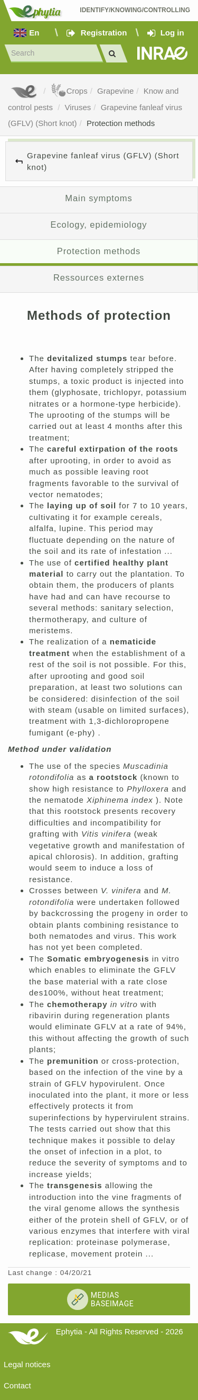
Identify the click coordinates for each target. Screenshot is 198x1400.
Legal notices (27, 1364)
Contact (17, 1385)
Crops (69, 90)
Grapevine (115, 90)
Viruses (78, 107)
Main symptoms (98, 198)
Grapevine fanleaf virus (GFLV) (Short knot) (103, 161)
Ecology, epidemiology (99, 224)
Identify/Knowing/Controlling (135, 10)
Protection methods (121, 123)
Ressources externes (98, 277)
